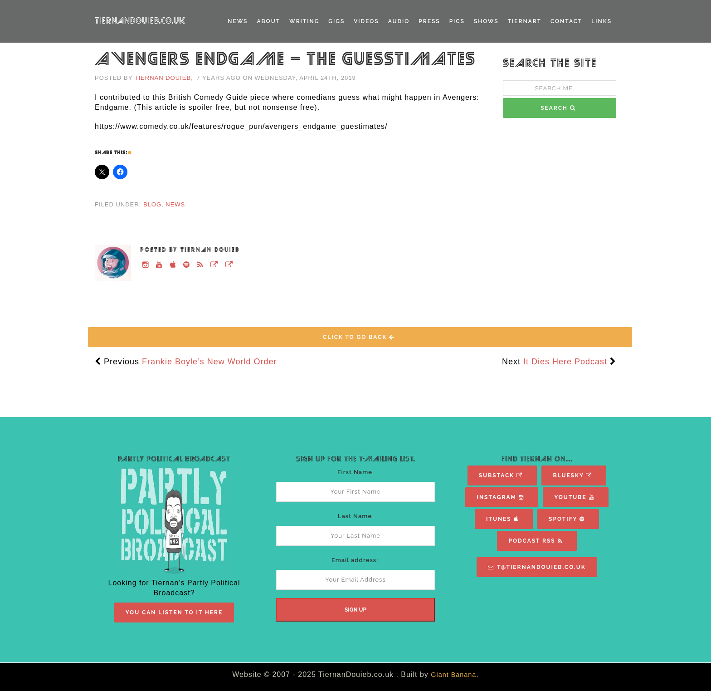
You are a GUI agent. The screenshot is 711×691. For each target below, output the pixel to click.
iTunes (502, 519)
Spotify (567, 519)
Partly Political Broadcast (174, 459)
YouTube (574, 497)
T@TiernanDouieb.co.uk (536, 567)
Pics (457, 21)
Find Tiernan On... (537, 459)
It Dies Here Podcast (565, 361)
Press (429, 21)
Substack (501, 475)
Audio (399, 21)
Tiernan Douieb (163, 77)
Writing (304, 21)
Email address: (354, 560)
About (268, 21)
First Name (354, 472)
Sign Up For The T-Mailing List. (355, 459)
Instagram (500, 497)
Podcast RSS (535, 541)
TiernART (524, 21)
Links (601, 21)
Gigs (336, 21)
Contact (566, 21)
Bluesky (572, 475)
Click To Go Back (358, 337)
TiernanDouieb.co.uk (140, 20)
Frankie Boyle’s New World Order (209, 361)
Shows (486, 21)
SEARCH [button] (558, 108)
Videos (366, 21)
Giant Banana (453, 674)
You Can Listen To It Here (174, 612)
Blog (152, 204)
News (238, 21)
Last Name (355, 516)
